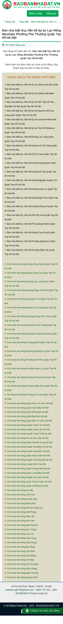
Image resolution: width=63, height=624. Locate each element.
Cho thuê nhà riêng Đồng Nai (20, 503)
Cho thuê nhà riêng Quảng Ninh (21, 577)
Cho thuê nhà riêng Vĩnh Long (20, 538)
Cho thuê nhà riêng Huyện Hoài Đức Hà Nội (27, 451)
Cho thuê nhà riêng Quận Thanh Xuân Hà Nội (28, 481)
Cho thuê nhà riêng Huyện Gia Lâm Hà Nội (27, 477)
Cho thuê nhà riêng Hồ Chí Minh (21, 564)
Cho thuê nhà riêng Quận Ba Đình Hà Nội (26, 416)
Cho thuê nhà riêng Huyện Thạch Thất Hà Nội (28, 433)
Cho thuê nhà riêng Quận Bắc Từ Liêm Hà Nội (28, 420)
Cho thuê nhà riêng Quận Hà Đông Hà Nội (26, 486)
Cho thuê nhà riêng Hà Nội (19, 490)
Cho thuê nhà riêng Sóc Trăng (20, 529)
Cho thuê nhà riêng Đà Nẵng (20, 547)
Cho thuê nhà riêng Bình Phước (21, 525)
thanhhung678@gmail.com (20, 589)
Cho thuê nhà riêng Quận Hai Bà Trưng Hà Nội (29, 442)
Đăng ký (51, 13)
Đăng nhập (35, 13)
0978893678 (22, 593)
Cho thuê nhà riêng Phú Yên (19, 520)
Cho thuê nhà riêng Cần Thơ (20, 494)
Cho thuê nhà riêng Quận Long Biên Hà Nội (27, 473)
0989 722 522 (43, 589)
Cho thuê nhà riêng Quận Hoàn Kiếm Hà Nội (27, 455)
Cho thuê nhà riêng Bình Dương (21, 573)
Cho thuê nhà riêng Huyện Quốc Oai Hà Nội (27, 429)
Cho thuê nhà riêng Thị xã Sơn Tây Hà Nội (26, 438)
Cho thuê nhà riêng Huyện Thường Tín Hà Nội (28, 447)
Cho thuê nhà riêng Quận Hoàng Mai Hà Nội (27, 468)
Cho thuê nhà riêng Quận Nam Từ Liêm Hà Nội (29, 403)
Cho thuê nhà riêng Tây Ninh (20, 551)
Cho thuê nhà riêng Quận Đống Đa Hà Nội (26, 412)
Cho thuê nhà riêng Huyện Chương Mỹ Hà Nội (28, 459)
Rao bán (24, 21)
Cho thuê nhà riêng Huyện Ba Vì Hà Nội (25, 464)
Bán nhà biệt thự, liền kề (44, 21)
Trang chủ (10, 21)
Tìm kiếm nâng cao (13, 45)
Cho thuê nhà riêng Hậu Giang (21, 542)
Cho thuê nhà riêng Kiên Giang (21, 568)
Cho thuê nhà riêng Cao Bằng (20, 555)
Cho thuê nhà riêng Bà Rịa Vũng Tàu (24, 507)
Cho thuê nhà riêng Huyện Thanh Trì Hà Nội (27, 425)
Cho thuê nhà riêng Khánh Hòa (21, 499)
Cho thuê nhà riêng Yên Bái (19, 560)
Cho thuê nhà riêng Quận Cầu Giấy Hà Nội (27, 407)
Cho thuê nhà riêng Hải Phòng (20, 512)
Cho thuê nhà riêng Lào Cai (19, 534)
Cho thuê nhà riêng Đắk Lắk (19, 516)
